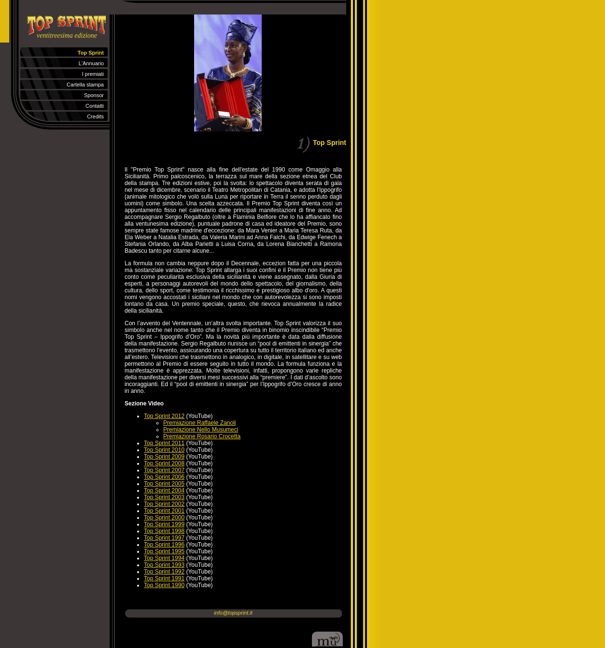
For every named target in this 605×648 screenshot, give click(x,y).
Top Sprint (91, 53)
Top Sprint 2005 (164, 483)
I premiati (93, 74)
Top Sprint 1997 (164, 537)
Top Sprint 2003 (164, 497)
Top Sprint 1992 (164, 571)
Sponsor (94, 95)
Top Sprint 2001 (164, 510)
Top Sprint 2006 (164, 477)
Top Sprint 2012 (164, 416)
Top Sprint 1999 (164, 524)
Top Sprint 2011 (164, 443)
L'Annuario (91, 63)
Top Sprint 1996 (164, 544)
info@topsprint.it (233, 613)
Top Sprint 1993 (164, 565)
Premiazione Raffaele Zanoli (199, 422)
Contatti (94, 106)
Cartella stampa (85, 84)
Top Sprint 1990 (164, 585)
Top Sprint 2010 (164, 449)
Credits (95, 116)
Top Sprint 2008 (164, 463)
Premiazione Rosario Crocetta (201, 436)
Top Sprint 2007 (164, 470)
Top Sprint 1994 (164, 558)
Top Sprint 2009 (164, 456)
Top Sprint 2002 (164, 504)
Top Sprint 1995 (164, 551)
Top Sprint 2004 (164, 490)
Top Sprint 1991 (164, 578)
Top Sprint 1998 (164, 531)
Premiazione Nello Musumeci (200, 429)
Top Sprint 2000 (164, 517)
